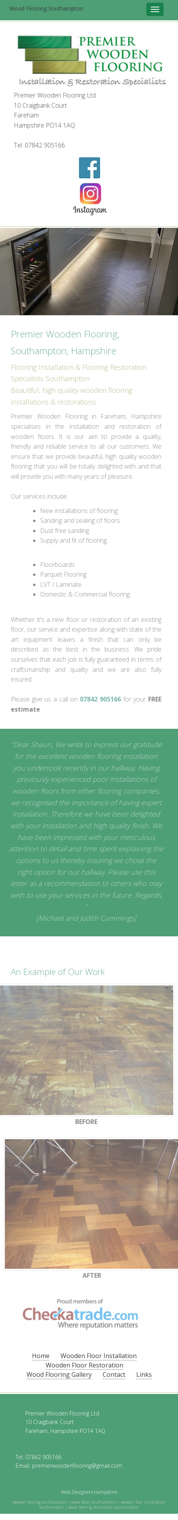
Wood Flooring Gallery (59, 1374)
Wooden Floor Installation (99, 1355)
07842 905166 (45, 145)
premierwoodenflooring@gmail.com (77, 1465)
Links (144, 1374)
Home (41, 1355)
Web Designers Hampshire (89, 1492)
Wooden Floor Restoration (84, 1365)
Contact (114, 1374)
